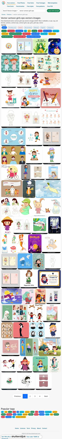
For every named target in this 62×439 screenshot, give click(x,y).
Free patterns (40, 6)
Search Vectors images (10, 11)
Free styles (30, 6)
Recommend (28, 27)
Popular (43, 27)
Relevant (36, 27)
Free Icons (10, 6)
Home (3, 14)
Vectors (9, 14)
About (39, 428)
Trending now (12, 27)
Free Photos (21, 3)
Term (28, 428)
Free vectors (11, 3)
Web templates (52, 3)
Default (4, 27)
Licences (22, 428)
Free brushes (20, 6)
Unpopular (50, 27)
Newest (20, 27)
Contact (44, 428)
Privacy (33, 428)
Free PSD (50, 6)
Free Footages (40, 3)
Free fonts (30, 3)
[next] (46, 396)
